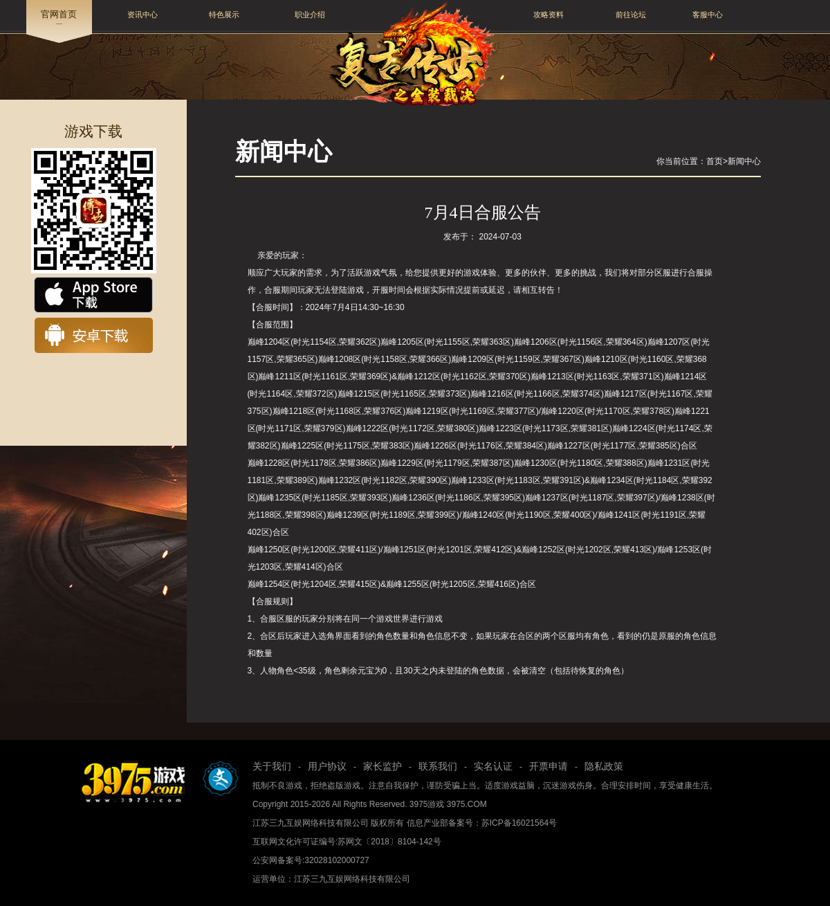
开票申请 (548, 766)
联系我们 (437, 766)
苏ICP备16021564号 (519, 823)
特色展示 (224, 14)
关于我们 (271, 766)
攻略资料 (548, 14)
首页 (714, 161)
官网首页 (59, 14)
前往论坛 (631, 14)
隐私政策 (603, 766)
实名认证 (493, 766)
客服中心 (707, 14)
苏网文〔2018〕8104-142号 (389, 841)
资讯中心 (142, 14)
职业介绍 (310, 14)
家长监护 (382, 766)
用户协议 (327, 766)
